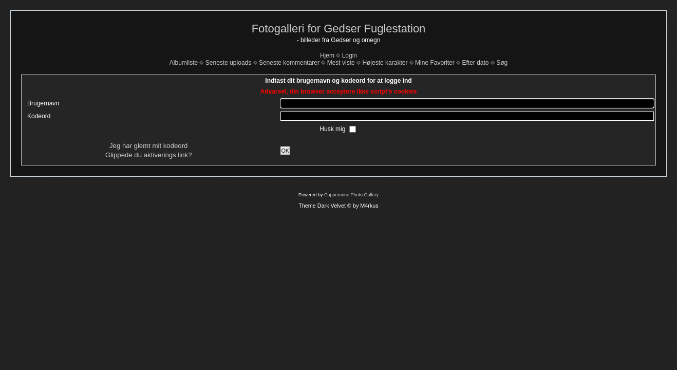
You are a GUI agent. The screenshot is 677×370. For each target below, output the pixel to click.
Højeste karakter (384, 62)
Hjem (327, 55)
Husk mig (333, 129)
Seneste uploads (228, 62)
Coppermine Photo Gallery (351, 194)
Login (349, 55)
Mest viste (341, 62)
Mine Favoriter (435, 62)
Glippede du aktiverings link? (148, 155)
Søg (501, 62)
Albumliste (184, 62)
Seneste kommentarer (289, 62)
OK (285, 150)
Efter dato (475, 62)
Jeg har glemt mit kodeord (148, 146)
